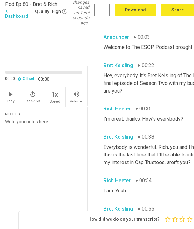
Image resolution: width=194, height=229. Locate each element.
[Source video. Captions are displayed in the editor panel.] (44, 42)
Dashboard (16, 14)
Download (135, 9)
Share (177, 9)
